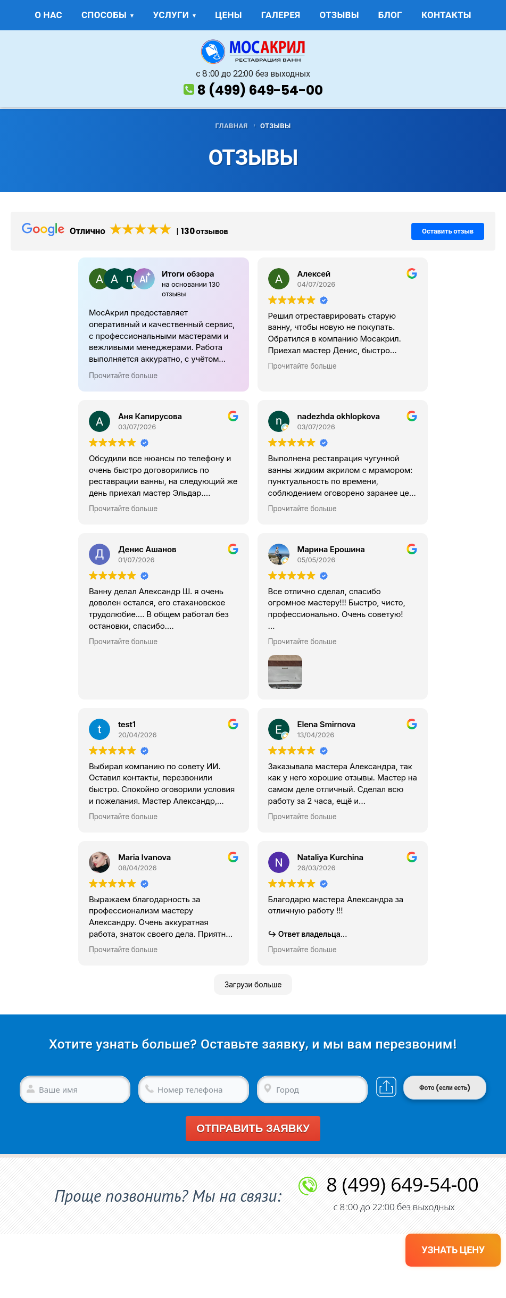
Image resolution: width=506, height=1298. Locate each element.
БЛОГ (390, 15)
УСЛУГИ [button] (171, 15)
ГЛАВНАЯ (231, 126)
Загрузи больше (253, 984)
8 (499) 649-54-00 (259, 90)
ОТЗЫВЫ (339, 15)
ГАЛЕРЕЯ (281, 15)
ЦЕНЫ (228, 15)
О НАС (48, 15)
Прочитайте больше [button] (123, 375)
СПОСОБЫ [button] (104, 15)
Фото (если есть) (444, 1087)
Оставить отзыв (448, 231)
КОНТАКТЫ (446, 15)
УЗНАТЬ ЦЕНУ (453, 1250)
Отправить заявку (253, 1129)
